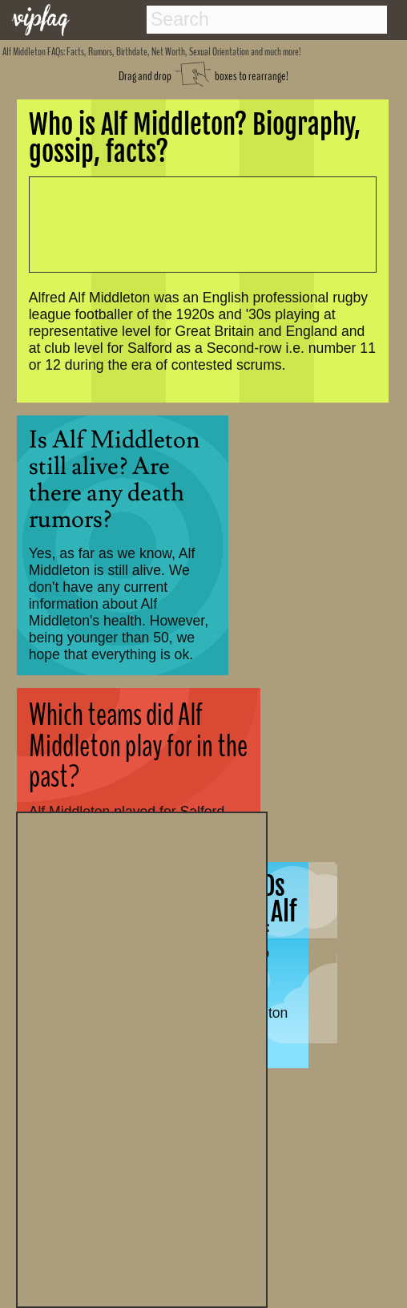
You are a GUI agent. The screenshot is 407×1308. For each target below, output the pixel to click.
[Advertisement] (142, 1057)
